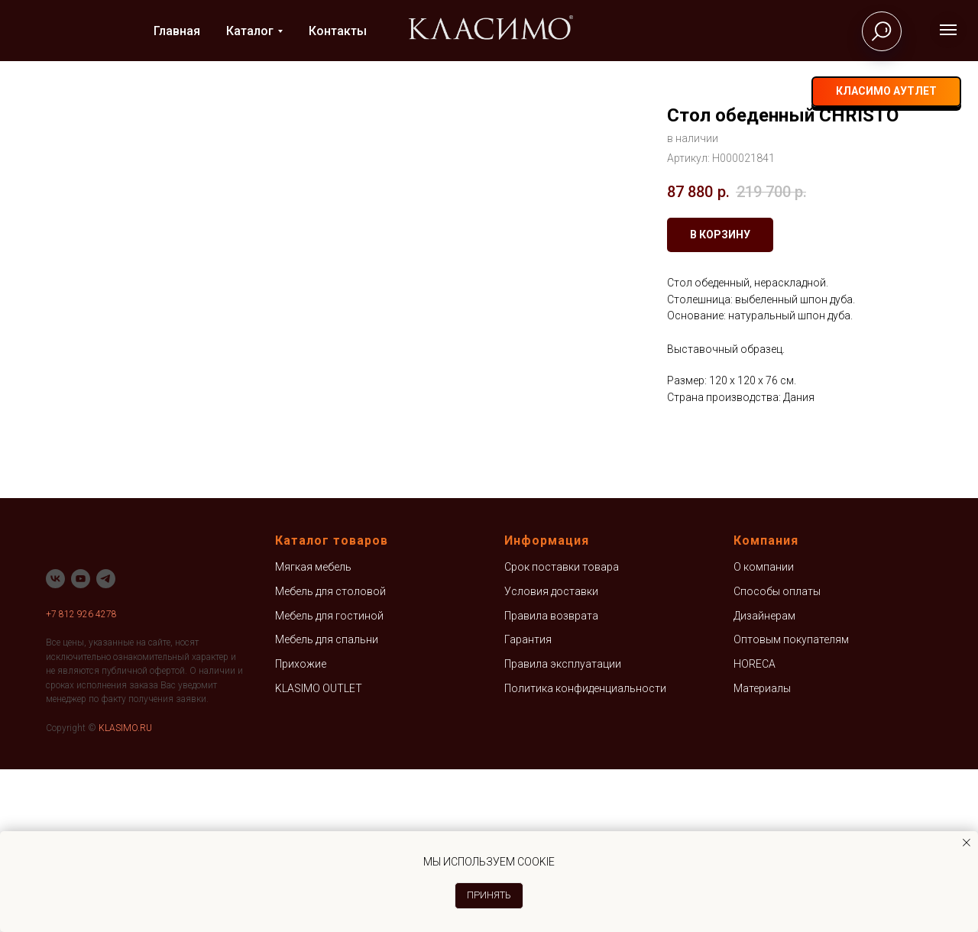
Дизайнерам (764, 778)
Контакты (338, 31)
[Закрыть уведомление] (966, 842)
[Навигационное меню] (948, 29)
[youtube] (80, 741)
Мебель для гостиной (329, 778)
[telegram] (761, 92)
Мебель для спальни (326, 803)
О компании (764, 730)
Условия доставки (551, 754)
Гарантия (528, 803)
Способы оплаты (777, 754)
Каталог (250, 31)
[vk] (731, 92)
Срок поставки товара (561, 730)
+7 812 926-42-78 (657, 92)
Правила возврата (551, 778)
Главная (177, 31)
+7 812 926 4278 (81, 777)
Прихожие (300, 826)
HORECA (755, 826)
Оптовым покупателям (791, 803)
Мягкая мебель (313, 730)
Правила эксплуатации (562, 826)
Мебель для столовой (330, 754)
